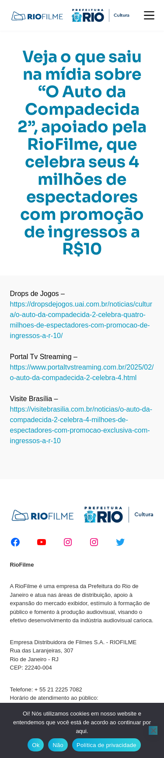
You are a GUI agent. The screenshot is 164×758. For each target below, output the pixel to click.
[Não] (153, 730)
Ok (35, 745)
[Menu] (149, 15)
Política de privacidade (106, 745)
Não (57, 745)
